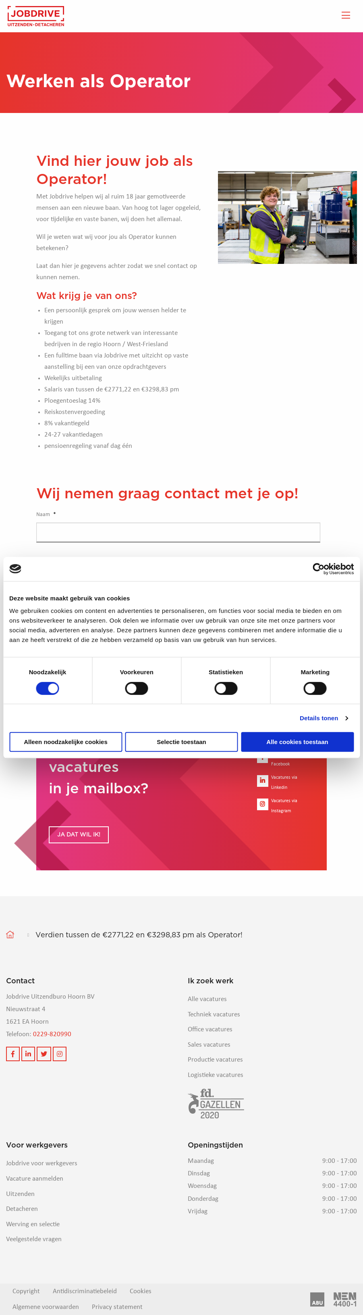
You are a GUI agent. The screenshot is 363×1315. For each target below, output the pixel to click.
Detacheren (22, 1209)
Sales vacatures (209, 1044)
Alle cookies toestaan (297, 741)
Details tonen (319, 718)
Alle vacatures (207, 999)
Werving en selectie (33, 1224)
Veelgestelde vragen (34, 1239)
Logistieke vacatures (215, 1075)
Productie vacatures (215, 1059)
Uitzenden (20, 1194)
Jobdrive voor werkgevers (41, 1163)
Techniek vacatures (214, 1014)
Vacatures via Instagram (277, 806)
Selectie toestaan (181, 741)
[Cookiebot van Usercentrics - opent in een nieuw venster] (318, 569)
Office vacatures (210, 1029)
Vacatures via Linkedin (277, 782)
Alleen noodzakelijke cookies (66, 741)
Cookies (140, 1291)
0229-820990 (52, 1034)
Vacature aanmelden (34, 1178)
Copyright (26, 1291)
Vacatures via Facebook (277, 759)
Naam (46, 515)
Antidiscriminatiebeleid (85, 1291)
